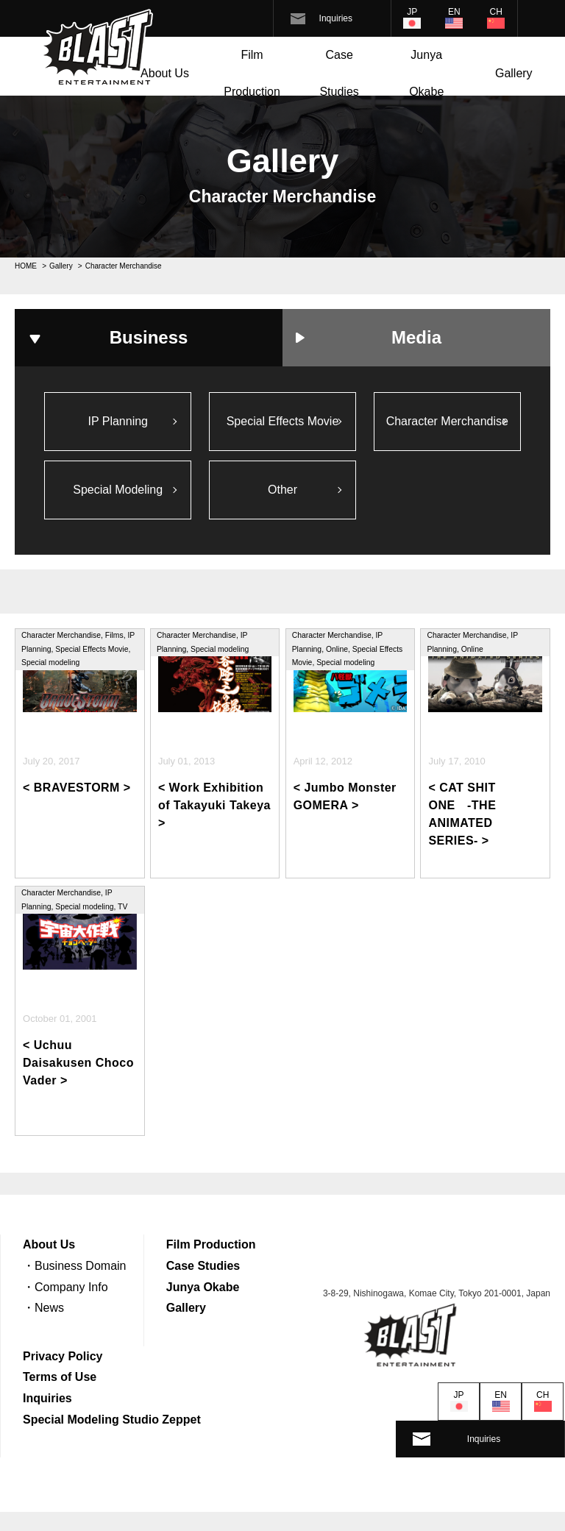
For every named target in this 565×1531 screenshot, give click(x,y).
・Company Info (65, 1290)
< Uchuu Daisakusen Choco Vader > (78, 1066)
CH (496, 12)
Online (337, 652)
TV (122, 910)
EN (454, 12)
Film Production (252, 73)
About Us (165, 73)
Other (282, 492)
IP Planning (118, 422)
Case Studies (338, 73)
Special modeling (50, 665)
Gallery (514, 73)
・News (43, 1310)
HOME (26, 266)
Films (114, 638)
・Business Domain (75, 1268)
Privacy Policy (63, 1359)
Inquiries (335, 18)
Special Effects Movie (283, 422)
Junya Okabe (426, 73)
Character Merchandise (447, 422)
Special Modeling (118, 492)
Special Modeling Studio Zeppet (112, 1422)
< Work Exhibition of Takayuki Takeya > (214, 809)
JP (412, 12)
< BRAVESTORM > (77, 791)
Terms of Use (59, 1380)
